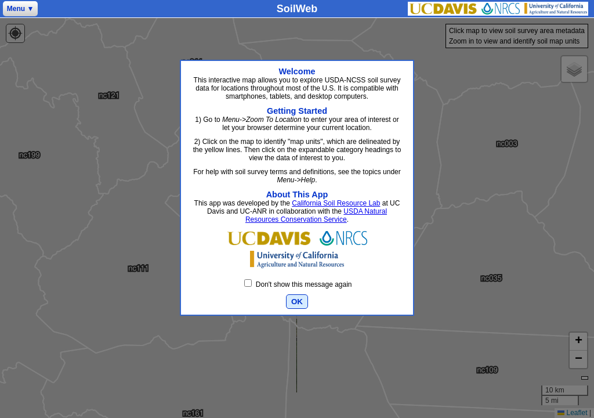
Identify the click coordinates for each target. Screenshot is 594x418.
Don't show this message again (298, 284)
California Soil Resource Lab (336, 203)
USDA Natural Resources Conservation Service (316, 215)
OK (297, 301)
